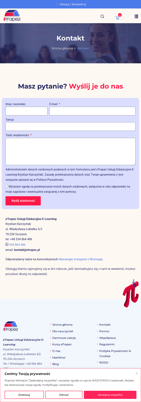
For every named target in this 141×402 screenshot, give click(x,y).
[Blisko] (137, 373)
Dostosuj (24, 394)
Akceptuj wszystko (110, 394)
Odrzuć (64, 394)
